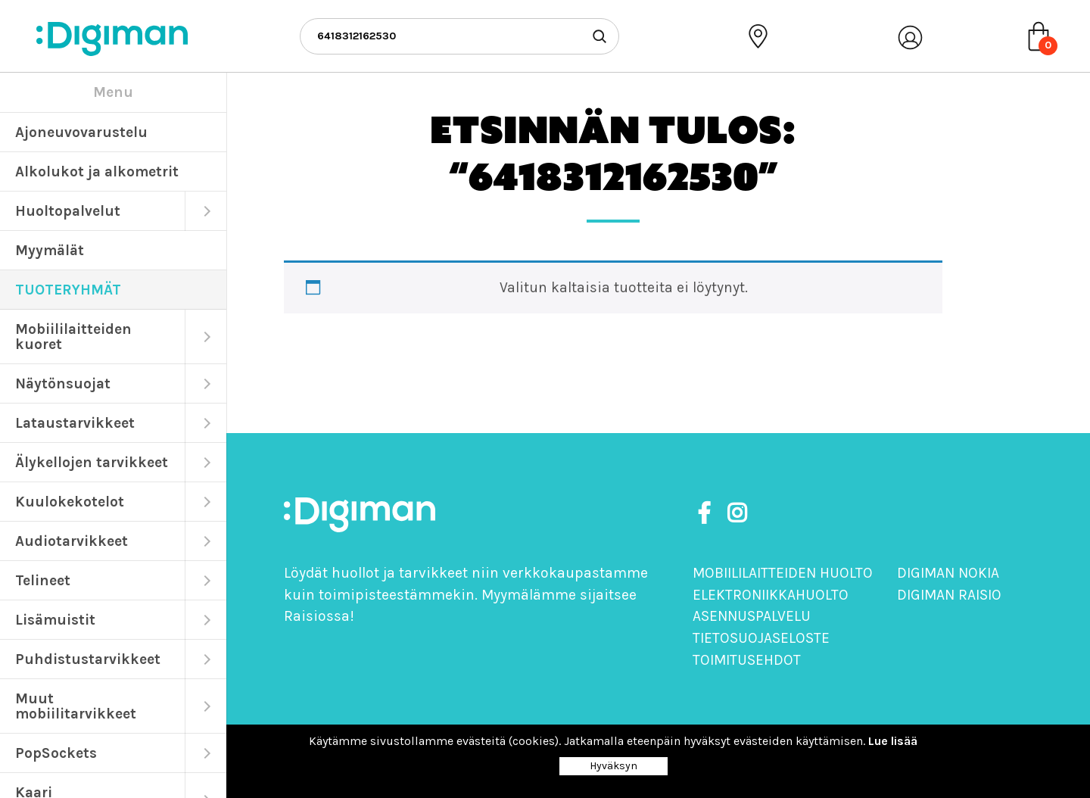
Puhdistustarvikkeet (87, 659)
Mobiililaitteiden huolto (783, 572)
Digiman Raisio (949, 594)
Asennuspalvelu (752, 616)
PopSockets (56, 753)
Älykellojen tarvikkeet (91, 462)
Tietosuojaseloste (761, 638)
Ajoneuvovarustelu (81, 132)
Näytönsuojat (63, 383)
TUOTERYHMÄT (68, 289)
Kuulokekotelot (69, 501)
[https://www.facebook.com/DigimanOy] (707, 513)
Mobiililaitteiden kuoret (73, 336)
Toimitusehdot (747, 660)
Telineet (42, 580)
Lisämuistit (55, 619)
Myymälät (49, 250)
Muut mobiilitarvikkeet (75, 706)
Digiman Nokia (948, 572)
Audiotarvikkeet (71, 541)
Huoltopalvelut (67, 211)
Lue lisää (892, 741)
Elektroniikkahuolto (771, 594)
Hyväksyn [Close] (613, 765)
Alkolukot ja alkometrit (97, 171)
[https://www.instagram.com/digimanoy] (736, 513)
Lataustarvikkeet (75, 423)
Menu (113, 92)
